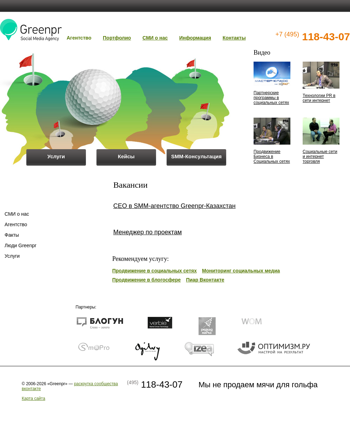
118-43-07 (312, 36)
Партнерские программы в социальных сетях (271, 97)
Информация (195, 38)
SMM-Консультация (196, 156)
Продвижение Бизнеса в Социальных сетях (272, 156)
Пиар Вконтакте (205, 280)
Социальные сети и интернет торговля (320, 156)
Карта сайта (33, 398)
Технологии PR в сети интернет (319, 98)
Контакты (234, 38)
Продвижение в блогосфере (146, 280)
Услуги (56, 156)
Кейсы (126, 156)
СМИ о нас (155, 38)
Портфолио (117, 38)
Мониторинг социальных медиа (241, 270)
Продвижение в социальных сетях (154, 270)
